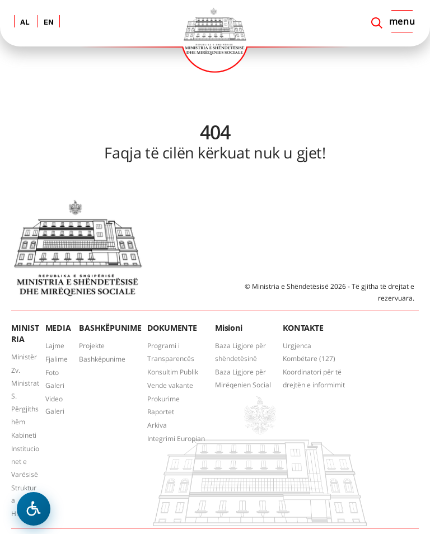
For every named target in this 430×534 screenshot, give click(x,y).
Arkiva (157, 425)
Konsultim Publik (172, 372)
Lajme (54, 345)
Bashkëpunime (102, 359)
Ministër (24, 357)
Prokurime (163, 399)
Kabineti (23, 435)
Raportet (160, 411)
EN (49, 22)
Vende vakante (170, 385)
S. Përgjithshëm (25, 409)
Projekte (92, 345)
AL (25, 22)
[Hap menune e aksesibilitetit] (33, 509)
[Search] (377, 23)
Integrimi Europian (176, 438)
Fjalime (56, 359)
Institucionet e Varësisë (25, 461)
